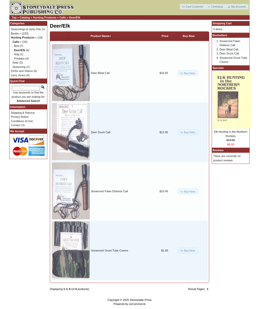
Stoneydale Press (141, 299)
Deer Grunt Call (100, 132)
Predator (19, 58)
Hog (16, 54)
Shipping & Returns (23, 112)
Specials (218, 67)
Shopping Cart (222, 23)
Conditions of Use (22, 121)
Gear (15, 62)
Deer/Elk (74, 17)
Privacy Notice (20, 116)
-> (24, 37)
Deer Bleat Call (100, 72)
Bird (16, 45)
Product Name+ (101, 35)
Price (165, 35)
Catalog (25, 17)
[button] (193, 7)
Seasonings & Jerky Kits (26, 29)
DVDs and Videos (22, 70)
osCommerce (137, 303)
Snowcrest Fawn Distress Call (109, 191)
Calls (62, 17)
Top (14, 17)
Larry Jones (18, 75)
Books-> (16, 33)
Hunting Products (44, 17)
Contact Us (18, 125)
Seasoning (19, 66)
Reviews (218, 150)
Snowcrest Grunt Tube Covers (109, 250)
